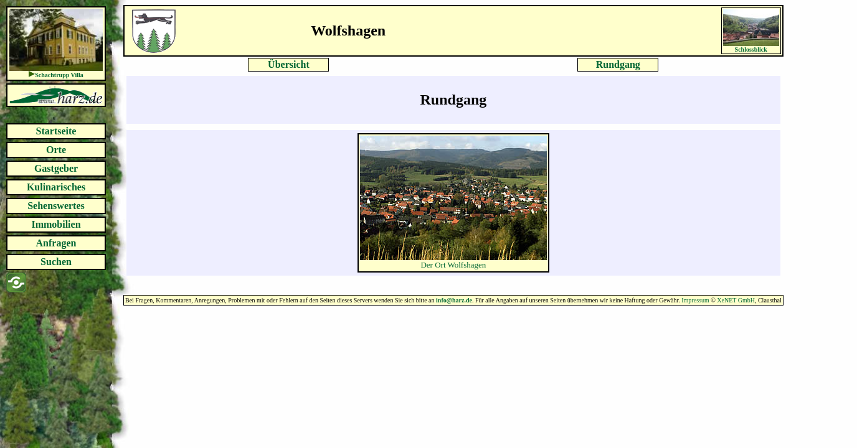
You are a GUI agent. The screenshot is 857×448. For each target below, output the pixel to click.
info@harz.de (454, 300)
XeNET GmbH (736, 300)
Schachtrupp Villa (59, 75)
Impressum (695, 300)
